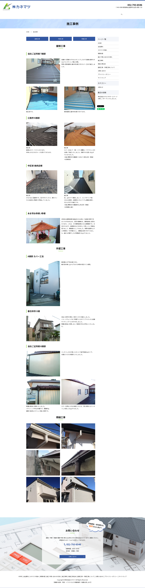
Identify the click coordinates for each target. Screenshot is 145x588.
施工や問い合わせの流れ (64, 14)
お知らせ (100, 86)
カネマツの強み (41, 14)
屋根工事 (37, 37)
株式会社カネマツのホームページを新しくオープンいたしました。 (107, 96)
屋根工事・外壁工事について (100, 14)
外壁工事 (60, 37)
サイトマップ (102, 76)
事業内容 (51, 14)
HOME (25, 14)
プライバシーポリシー (104, 73)
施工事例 (76, 14)
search (121, 14)
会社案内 (32, 14)
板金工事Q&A (85, 14)
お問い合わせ (115, 14)
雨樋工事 (84, 37)
